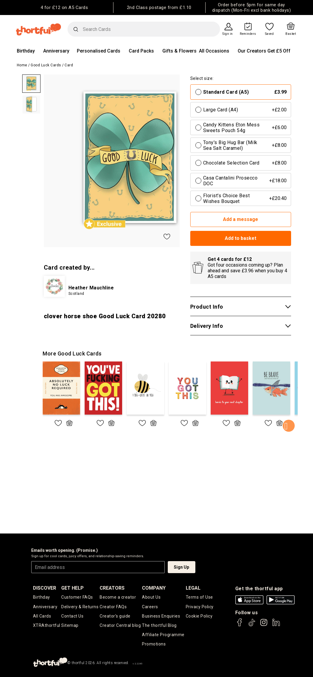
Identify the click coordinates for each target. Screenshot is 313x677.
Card (69, 65)
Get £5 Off (278, 51)
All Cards (42, 616)
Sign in (227, 33)
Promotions (154, 644)
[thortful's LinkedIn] (276, 625)
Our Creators (252, 51)
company (154, 588)
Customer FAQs (77, 597)
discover (44, 588)
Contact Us (72, 616)
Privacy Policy (200, 606)
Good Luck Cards (46, 65)
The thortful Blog (159, 625)
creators (112, 588)
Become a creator (118, 597)
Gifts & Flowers (179, 51)
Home (22, 65)
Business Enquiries (161, 616)
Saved (269, 33)
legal (193, 588)
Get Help (72, 588)
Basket (290, 33)
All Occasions (214, 51)
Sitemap (70, 625)
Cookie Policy (199, 616)
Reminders (248, 33)
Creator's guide (115, 616)
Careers (150, 606)
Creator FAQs (113, 606)
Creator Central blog (120, 625)
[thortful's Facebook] (239, 625)
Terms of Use (199, 597)
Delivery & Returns (79, 606)
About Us (151, 597)
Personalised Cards (98, 51)
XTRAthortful (46, 625)
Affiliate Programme (163, 634)
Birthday (26, 51)
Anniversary (56, 51)
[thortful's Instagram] (263, 625)
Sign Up (181, 567)
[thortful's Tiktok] (251, 625)
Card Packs (141, 51)
